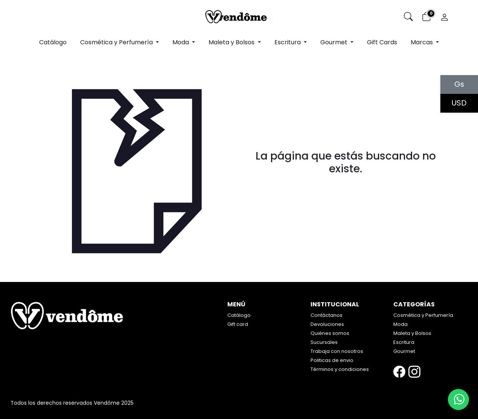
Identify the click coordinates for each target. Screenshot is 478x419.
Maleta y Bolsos (412, 333)
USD (459, 103)
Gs (459, 84)
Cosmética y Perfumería (423, 315)
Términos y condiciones (340, 369)
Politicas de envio (332, 360)
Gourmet (404, 351)
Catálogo (53, 42)
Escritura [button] (288, 42)
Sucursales (324, 342)
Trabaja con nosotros (337, 351)
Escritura (403, 342)
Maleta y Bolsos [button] (232, 42)
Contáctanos (327, 315)
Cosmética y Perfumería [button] (117, 42)
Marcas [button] (422, 42)
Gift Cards (382, 42)
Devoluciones (327, 324)
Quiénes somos (330, 333)
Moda (400, 324)
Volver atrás (345, 185)
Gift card (237, 324)
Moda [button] (181, 42)
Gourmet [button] (334, 42)
